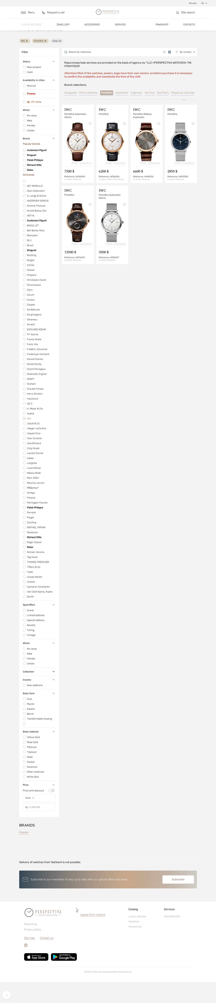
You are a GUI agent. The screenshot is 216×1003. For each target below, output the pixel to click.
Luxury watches (31, 28)
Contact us (46, 958)
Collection (39, 692)
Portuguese (70, 113)
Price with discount (33, 811)
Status (39, 82)
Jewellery (63, 28)
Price (39, 805)
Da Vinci (150, 113)
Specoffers (39, 625)
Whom (39, 131)
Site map (29, 958)
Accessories (92, 28)
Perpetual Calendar (183, 113)
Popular (23, 853)
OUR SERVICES (172, 937)
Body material (39, 752)
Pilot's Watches (88, 113)
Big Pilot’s (163, 113)
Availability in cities (39, 101)
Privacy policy (32, 950)
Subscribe (178, 900)
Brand (39, 159)
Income (39, 700)
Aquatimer (122, 113)
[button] (28, 14)
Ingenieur (136, 113)
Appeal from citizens (92, 935)
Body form (39, 714)
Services (120, 28)
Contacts (189, 28)
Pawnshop (162, 28)
